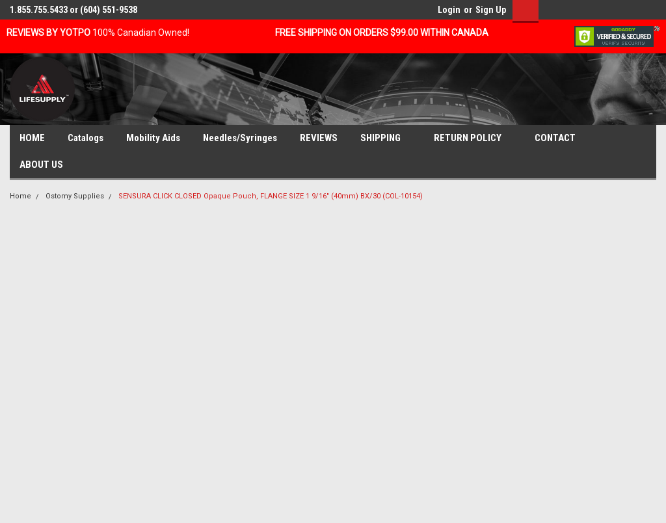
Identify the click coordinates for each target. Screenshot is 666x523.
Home (20, 196)
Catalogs (85, 138)
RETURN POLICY (473, 138)
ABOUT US (46, 165)
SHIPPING (385, 138)
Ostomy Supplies (75, 196)
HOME (32, 138)
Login (449, 10)
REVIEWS (319, 138)
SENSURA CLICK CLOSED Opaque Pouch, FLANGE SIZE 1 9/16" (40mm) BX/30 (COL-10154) (270, 196)
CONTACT (560, 138)
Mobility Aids (153, 138)
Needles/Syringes (240, 138)
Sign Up (490, 10)
